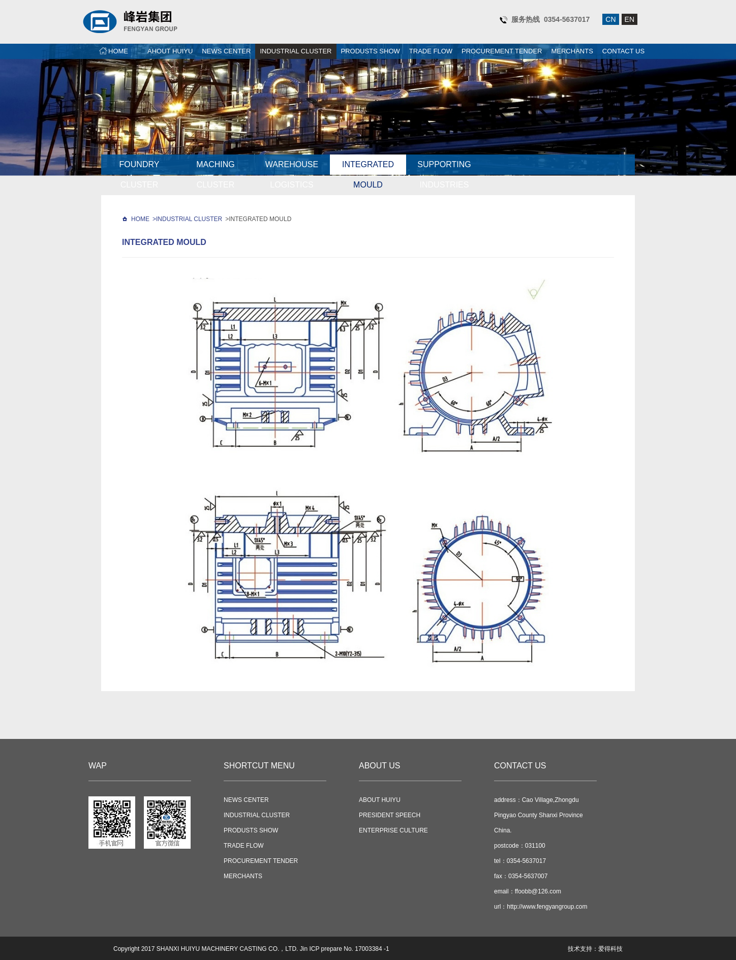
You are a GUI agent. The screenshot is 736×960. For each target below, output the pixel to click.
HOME (118, 51)
